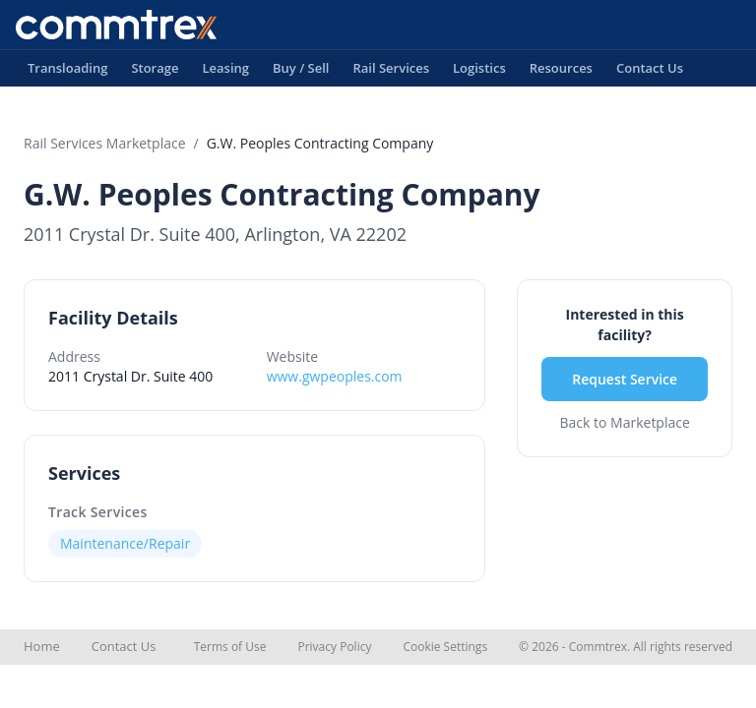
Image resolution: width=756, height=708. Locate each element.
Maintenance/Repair (125, 543)
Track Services (98, 511)
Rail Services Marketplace (105, 143)
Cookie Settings (445, 646)
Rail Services (391, 73)
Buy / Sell (301, 73)
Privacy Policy (334, 646)
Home (42, 646)
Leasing (225, 73)
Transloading (67, 73)
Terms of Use (230, 646)
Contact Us (649, 73)
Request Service (624, 379)
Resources (561, 73)
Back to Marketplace (625, 422)
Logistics (479, 73)
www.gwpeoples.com (335, 376)
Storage (154, 73)
